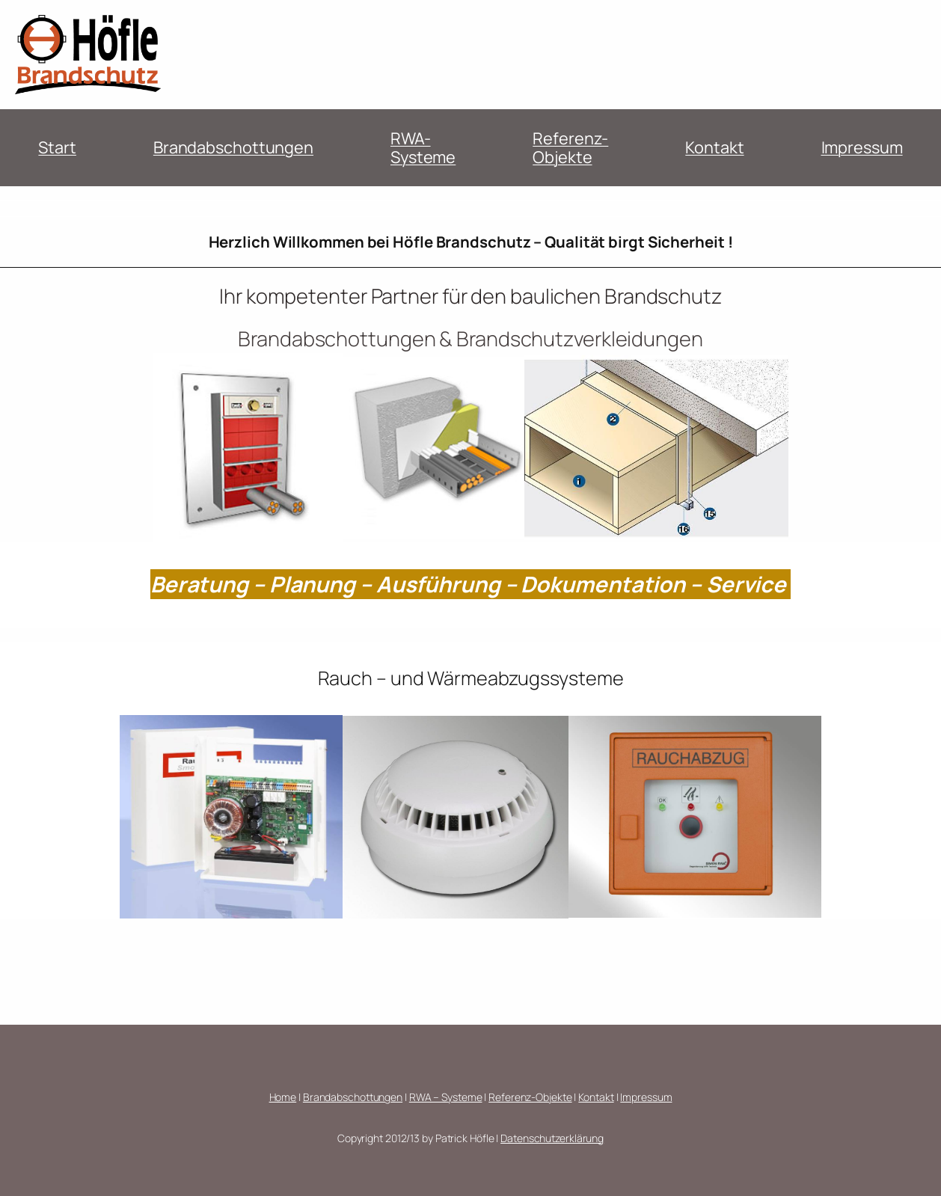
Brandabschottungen (233, 147)
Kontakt (714, 147)
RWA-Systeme (423, 147)
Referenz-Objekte (570, 147)
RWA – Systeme (445, 1097)
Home (283, 1097)
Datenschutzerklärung (552, 1138)
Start (57, 147)
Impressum (862, 147)
